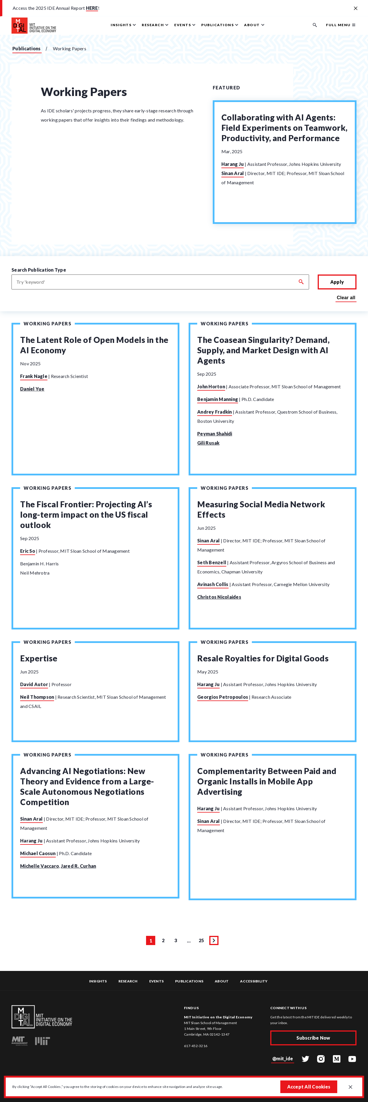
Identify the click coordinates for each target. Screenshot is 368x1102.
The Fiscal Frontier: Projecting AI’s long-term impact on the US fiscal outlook (86, 517)
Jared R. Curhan (78, 873)
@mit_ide (282, 1058)
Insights (98, 981)
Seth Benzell (211, 564)
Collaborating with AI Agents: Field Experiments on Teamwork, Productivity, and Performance (284, 127)
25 (202, 949)
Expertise (38, 663)
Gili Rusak (208, 443)
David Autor (34, 689)
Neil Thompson (37, 701)
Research (128, 981)
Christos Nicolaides (219, 599)
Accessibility (253, 981)
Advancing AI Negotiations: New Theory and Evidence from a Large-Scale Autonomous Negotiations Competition (87, 793)
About (222, 981)
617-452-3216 (195, 1046)
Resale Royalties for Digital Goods (263, 663)
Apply (337, 282)
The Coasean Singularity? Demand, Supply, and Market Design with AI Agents (263, 350)
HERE (92, 8)
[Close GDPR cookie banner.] (350, 1087)
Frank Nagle (33, 376)
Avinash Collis (213, 586)
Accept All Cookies (308, 1086)
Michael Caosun (38, 860)
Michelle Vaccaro (39, 873)
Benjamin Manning (217, 399)
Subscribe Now (313, 1038)
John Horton (211, 386)
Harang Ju (232, 164)
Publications (26, 48)
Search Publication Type (39, 269)
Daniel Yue (32, 388)
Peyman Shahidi (214, 433)
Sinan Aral (232, 173)
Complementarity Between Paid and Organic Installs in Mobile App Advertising (266, 788)
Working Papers (47, 323)
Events (156, 981)
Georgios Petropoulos (222, 701)
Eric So (27, 553)
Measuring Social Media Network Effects (261, 512)
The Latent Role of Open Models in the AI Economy (94, 345)
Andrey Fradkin (214, 411)
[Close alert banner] (356, 8)
